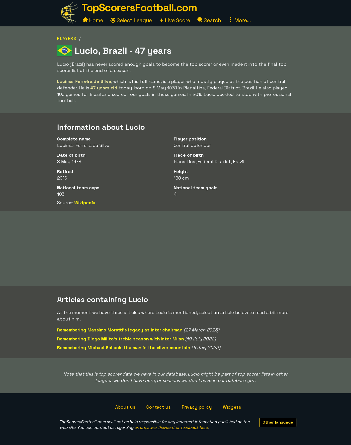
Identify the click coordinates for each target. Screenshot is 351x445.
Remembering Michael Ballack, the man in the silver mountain (123, 347)
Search (209, 20)
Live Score (174, 20)
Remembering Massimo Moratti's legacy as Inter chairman (119, 330)
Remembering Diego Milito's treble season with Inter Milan (120, 339)
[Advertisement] (175, 248)
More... (239, 20)
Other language (278, 422)
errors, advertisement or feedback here (171, 427)
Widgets (232, 407)
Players (67, 38)
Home (93, 20)
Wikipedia (84, 202)
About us (125, 407)
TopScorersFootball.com (139, 7)
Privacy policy (197, 407)
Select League (131, 20)
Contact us (158, 407)
